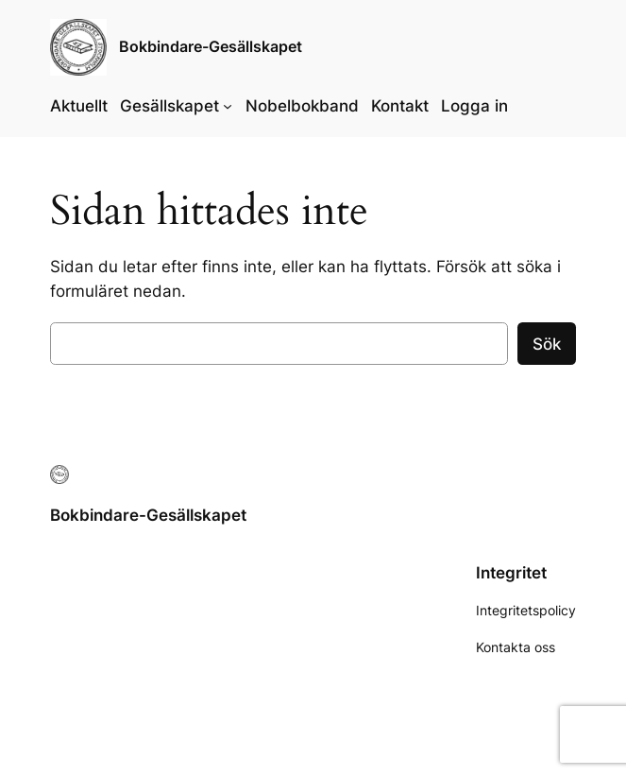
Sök (547, 344)
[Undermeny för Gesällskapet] (227, 106)
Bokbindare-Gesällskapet (210, 47)
